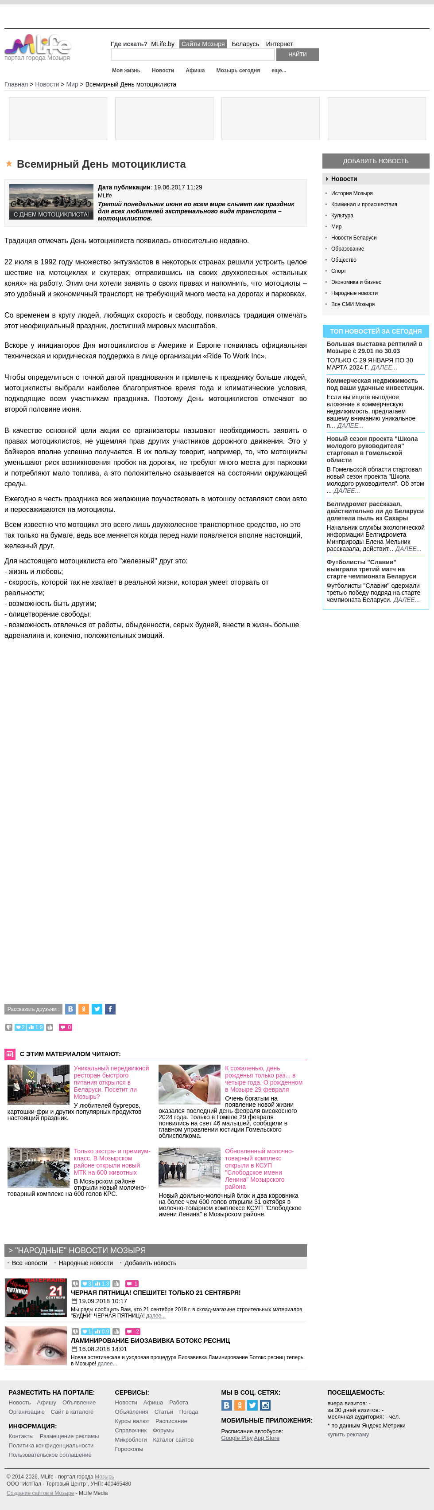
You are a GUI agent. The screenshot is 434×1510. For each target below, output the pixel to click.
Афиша (195, 70)
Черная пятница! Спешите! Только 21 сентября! (156, 1292)
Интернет (279, 43)
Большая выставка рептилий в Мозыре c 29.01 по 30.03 (374, 347)
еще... (278, 70)
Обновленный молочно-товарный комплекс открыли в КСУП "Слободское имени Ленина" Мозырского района (259, 1169)
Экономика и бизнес (356, 282)
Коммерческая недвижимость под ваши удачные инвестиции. (375, 384)
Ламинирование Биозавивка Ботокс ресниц (150, 1340)
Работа (178, 1402)
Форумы (163, 1430)
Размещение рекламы (69, 1436)
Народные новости (354, 293)
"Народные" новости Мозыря (80, 1250)
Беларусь (245, 43)
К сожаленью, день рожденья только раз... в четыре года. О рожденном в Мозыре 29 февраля (263, 1079)
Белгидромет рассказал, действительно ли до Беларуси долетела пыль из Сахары (375, 511)
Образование (347, 249)
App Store (266, 1438)
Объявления (131, 1411)
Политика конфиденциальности (51, 1445)
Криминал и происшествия (364, 204)
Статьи (164, 1411)
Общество (343, 260)
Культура (342, 215)
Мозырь (104, 1477)
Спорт (338, 271)
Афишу (46, 1402)
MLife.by (162, 43)
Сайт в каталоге (72, 1411)
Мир (336, 227)
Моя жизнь (126, 70)
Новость (20, 1402)
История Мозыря (352, 193)
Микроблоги (131, 1439)
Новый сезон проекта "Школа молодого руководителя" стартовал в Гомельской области (372, 449)
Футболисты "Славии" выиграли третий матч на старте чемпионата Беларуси (372, 569)
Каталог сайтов (173, 1439)
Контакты (21, 1436)
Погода (188, 1411)
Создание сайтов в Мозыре (40, 1493)
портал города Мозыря (37, 55)
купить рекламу (348, 1434)
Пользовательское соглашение (50, 1454)
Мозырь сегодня (238, 70)
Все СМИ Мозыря (353, 304)
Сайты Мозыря (203, 43)
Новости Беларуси (354, 238)
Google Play (237, 1438)
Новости (163, 70)
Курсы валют (132, 1421)
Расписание (171, 1421)
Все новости (29, 1262)
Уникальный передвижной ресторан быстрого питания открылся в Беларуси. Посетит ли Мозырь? (111, 1082)
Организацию (27, 1411)
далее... (384, 367)
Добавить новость (376, 161)
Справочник (131, 1430)
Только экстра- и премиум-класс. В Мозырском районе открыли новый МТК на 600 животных (112, 1162)
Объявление (79, 1402)
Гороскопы (129, 1449)
